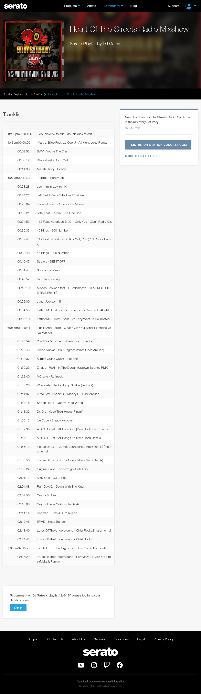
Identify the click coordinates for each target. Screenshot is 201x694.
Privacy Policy (164, 639)
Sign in (18, 607)
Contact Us (55, 639)
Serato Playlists (13, 94)
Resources (121, 639)
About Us (78, 639)
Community (111, 5)
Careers (99, 639)
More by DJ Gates (141, 156)
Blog (133, 5)
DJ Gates (35, 94)
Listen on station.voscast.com (159, 144)
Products (70, 5)
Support (173, 5)
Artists (91, 5)
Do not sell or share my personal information (100, 681)
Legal (141, 639)
